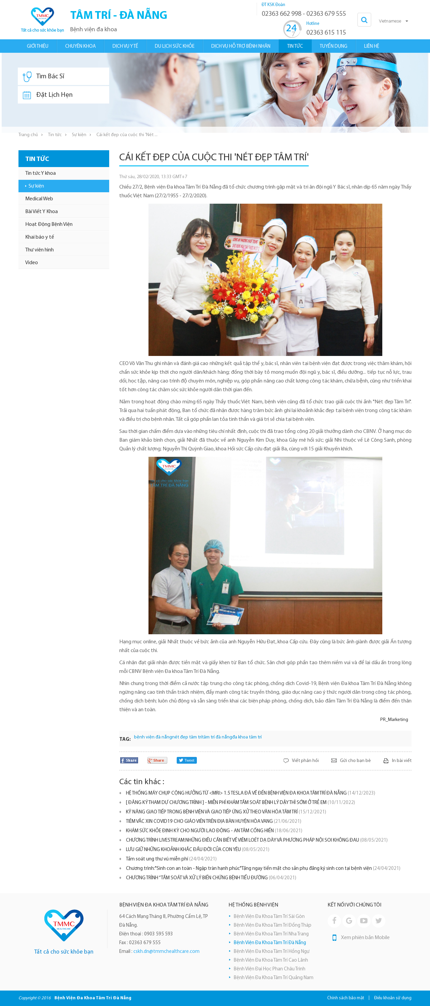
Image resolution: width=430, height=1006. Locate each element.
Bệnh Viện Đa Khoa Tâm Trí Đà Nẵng (270, 942)
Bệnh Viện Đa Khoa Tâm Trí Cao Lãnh (271, 960)
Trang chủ (28, 134)
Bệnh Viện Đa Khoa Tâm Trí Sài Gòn (269, 916)
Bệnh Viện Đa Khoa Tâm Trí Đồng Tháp (272, 925)
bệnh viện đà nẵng (153, 737)
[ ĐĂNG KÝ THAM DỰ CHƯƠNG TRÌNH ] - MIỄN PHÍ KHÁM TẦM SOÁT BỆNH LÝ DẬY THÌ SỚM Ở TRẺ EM (240, 802)
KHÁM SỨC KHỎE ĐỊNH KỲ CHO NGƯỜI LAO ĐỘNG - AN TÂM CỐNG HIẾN (214, 831)
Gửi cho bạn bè (355, 760)
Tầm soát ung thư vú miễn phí (171, 859)
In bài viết (402, 760)
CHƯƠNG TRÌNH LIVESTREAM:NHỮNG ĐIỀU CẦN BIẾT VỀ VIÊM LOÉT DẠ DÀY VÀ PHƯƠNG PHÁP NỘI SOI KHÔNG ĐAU (257, 840)
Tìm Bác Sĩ (43, 76)
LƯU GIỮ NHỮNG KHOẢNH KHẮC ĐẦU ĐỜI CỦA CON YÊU (197, 849)
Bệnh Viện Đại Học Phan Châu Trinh (269, 969)
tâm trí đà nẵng (217, 737)
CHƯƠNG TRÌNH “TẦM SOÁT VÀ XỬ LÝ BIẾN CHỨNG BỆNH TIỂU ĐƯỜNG (211, 878)
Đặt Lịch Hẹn (48, 95)
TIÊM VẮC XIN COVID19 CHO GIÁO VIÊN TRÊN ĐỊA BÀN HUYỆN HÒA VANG (213, 821)
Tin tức (55, 134)
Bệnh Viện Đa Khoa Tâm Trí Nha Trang (271, 934)
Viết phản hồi (305, 760)
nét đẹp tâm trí (187, 737)
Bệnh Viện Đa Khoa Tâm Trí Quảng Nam (273, 977)
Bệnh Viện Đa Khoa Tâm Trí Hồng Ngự (271, 951)
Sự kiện (79, 134)
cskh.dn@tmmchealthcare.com (166, 951)
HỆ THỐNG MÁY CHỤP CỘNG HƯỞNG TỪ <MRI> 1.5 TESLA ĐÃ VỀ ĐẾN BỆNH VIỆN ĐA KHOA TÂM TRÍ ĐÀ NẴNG (250, 793)
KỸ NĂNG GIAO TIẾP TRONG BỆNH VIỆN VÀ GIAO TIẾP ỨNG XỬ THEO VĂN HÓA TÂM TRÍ (226, 812)
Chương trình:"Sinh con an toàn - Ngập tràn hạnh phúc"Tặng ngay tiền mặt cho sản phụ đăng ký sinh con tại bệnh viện (263, 868)
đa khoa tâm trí (247, 737)
